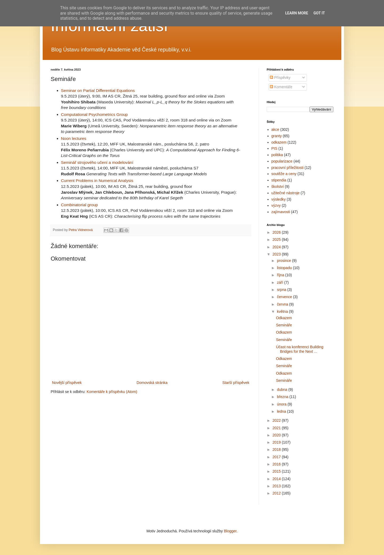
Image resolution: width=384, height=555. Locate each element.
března (283, 397)
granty (276, 136)
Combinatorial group (79, 204)
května (283, 311)
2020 (277, 435)
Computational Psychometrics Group (94, 114)
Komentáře (281, 87)
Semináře (284, 325)
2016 (277, 464)
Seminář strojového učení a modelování (97, 162)
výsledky (278, 199)
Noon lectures (73, 138)
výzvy (276, 205)
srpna (282, 289)
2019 (277, 442)
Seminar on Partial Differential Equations (98, 90)
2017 (277, 457)
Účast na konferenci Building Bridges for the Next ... (299, 349)
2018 (277, 449)
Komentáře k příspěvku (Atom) (112, 392)
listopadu (285, 268)
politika (277, 155)
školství (277, 186)
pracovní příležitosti (287, 167)
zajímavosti (280, 212)
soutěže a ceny (284, 174)
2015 (277, 471)
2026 (277, 232)
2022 (277, 420)
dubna (282, 389)
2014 (277, 479)
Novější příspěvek (67, 382)
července (285, 297)
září (280, 282)
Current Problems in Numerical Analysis (97, 180)
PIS (274, 148)
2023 (277, 254)
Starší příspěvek (235, 382)
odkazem (279, 142)
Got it (319, 13)
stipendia (278, 180)
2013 (277, 486)
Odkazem (284, 318)
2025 (277, 239)
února (282, 404)
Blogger (230, 531)
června (283, 304)
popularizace (282, 161)
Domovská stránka (152, 382)
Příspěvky (280, 77)
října (281, 275)
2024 (277, 247)
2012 (277, 493)
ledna (282, 411)
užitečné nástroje (285, 193)
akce (275, 129)
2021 (277, 428)
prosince (284, 260)
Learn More (296, 13)
